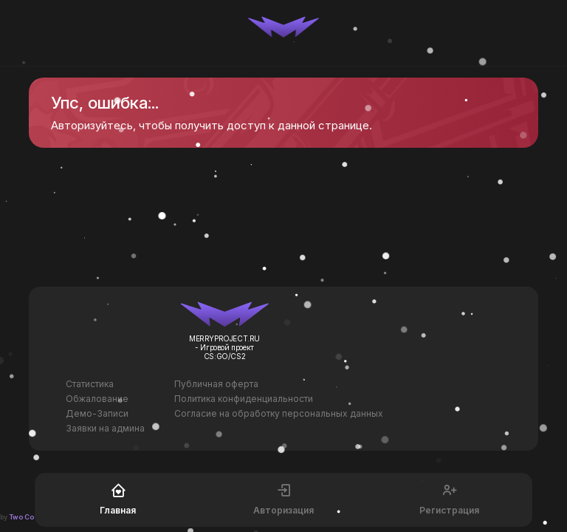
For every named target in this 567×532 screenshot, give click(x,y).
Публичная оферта (216, 383)
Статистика (90, 383)
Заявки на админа (105, 428)
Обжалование (97, 398)
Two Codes (28, 517)
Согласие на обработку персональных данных (278, 413)
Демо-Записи (97, 413)
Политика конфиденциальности (243, 398)
